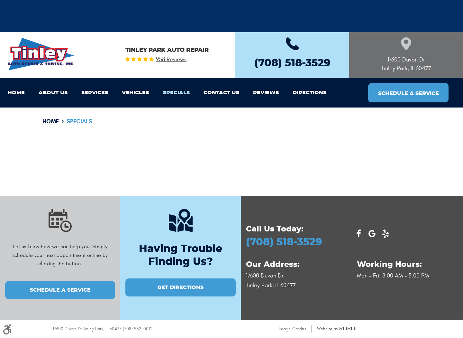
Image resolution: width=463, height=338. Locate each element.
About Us (53, 92)
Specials (176, 92)
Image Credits (292, 329)
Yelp (385, 234)
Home (16, 92)
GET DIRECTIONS (181, 287)
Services (94, 92)
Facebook (358, 234)
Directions (309, 92)
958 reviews (171, 59)
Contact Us (221, 92)
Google (372, 234)
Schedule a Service (408, 93)
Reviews (266, 92)
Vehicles (135, 92)
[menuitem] (16, 92)
